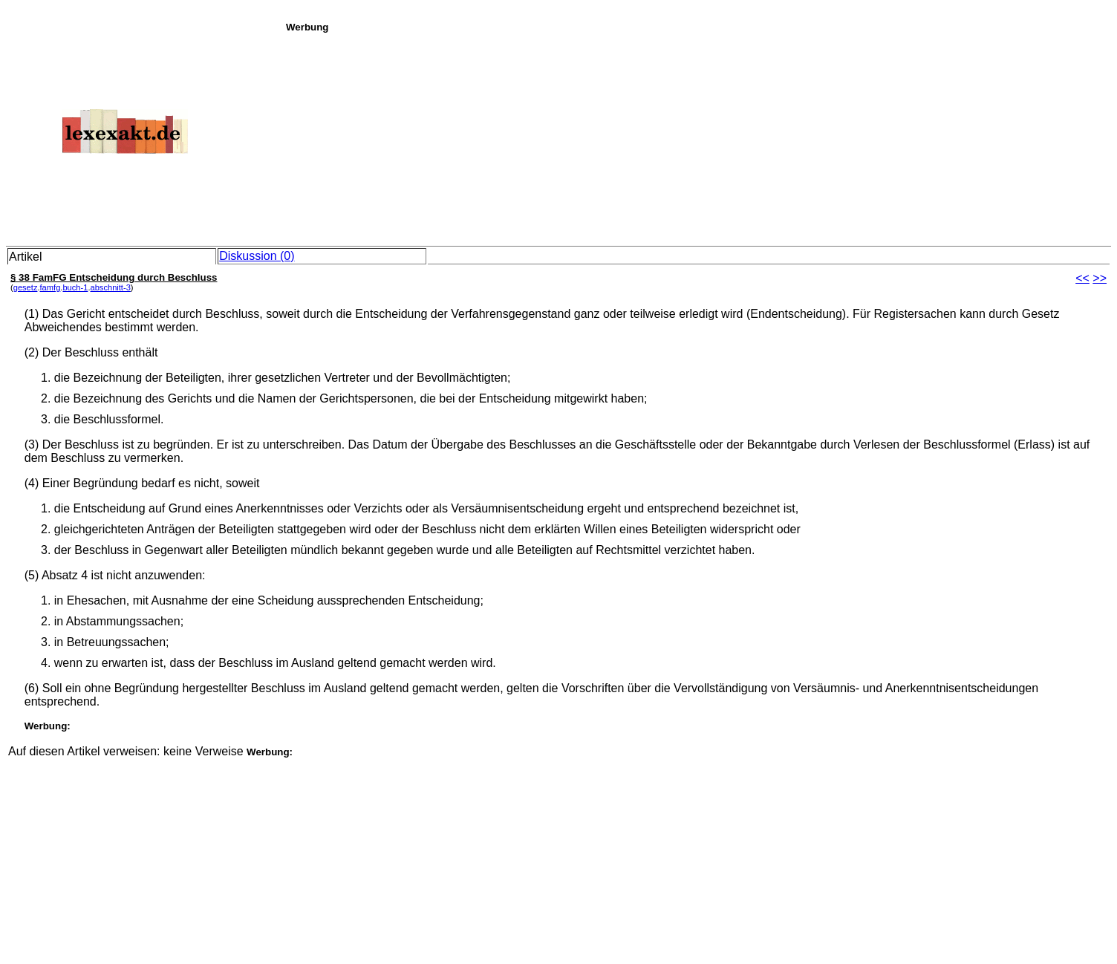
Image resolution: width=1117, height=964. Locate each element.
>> (1099, 278)
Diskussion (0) (256, 256)
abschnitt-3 (110, 287)
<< (1082, 278)
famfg (50, 287)
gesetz (25, 287)
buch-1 (75, 287)
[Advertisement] (697, 137)
